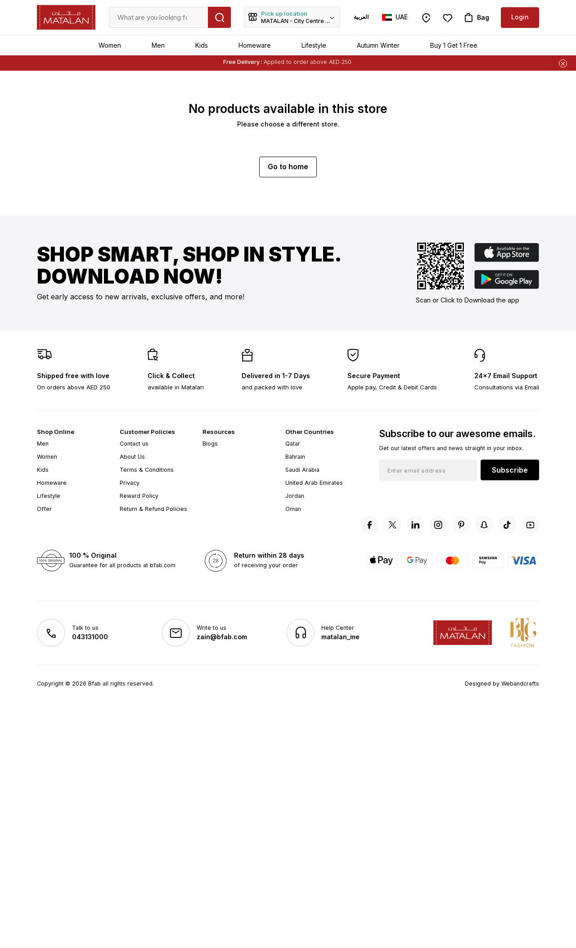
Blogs (210, 443)
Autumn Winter (378, 45)
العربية (361, 17)
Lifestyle (314, 45)
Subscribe (510, 469)
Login (520, 17)
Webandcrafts (520, 683)
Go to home (288, 166)
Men (158, 45)
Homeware (254, 45)
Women (110, 45)
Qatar (292, 443)
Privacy (130, 482)
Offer (44, 509)
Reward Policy (139, 495)
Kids (201, 45)
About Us (132, 456)
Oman (293, 509)
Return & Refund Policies (153, 509)
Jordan (294, 495)
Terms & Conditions (147, 469)
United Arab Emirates (314, 482)
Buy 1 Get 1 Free (453, 45)
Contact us (134, 443)
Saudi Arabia (302, 469)
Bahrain (295, 456)
